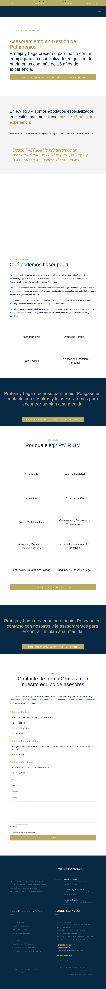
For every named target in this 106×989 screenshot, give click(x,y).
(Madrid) (66, 945)
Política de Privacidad (27, 833)
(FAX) (64, 955)
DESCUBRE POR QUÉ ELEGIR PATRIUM (53, 587)
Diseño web (70, 974)
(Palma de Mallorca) (70, 951)
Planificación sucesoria (71, 880)
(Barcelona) (67, 948)
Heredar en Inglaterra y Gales (74, 890)
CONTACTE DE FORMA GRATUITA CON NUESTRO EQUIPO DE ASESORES (53, 77)
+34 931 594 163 (91, 4)
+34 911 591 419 (66, 4)
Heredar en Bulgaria (71, 900)
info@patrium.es (14, 4)
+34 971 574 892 (39, 4)
